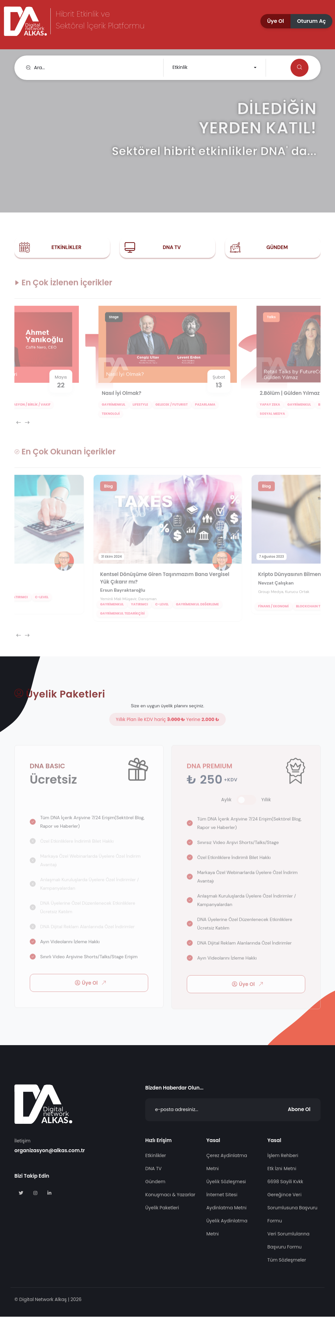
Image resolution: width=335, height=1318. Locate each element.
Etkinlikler (66, 247)
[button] (275, 21)
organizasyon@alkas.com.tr (49, 1151)
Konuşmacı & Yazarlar (170, 1196)
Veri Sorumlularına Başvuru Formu (288, 1241)
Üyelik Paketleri (162, 1209)
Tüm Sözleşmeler (286, 1261)
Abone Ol (299, 1110)
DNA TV (172, 247)
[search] (90, 68)
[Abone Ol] (233, 1111)
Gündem (277, 247)
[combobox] (214, 68)
